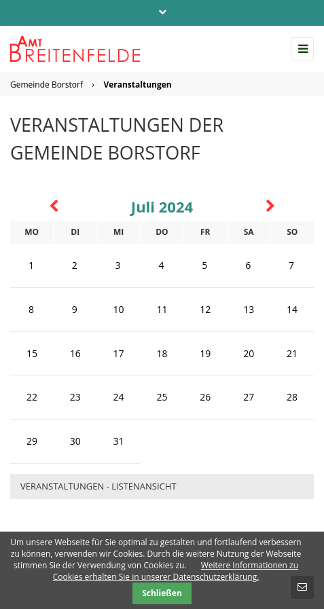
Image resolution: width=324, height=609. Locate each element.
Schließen (162, 593)
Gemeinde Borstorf (46, 84)
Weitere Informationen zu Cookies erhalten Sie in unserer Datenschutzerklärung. (175, 571)
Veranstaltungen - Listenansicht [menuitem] (98, 486)
